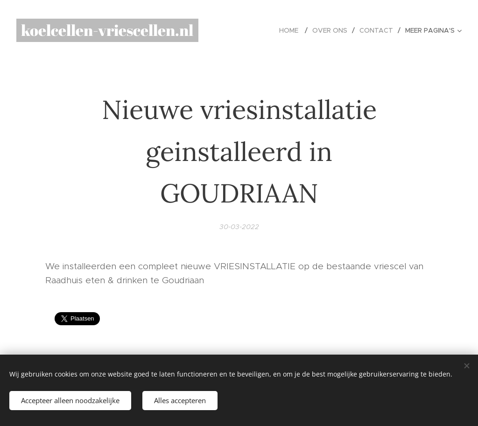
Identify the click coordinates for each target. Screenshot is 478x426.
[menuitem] (292, 30)
